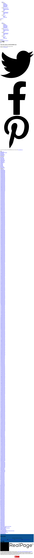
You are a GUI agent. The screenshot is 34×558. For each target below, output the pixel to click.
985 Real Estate (2, 522)
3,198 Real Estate (2, 436)
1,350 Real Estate (2, 251)
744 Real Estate (2, 481)
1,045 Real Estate (2, 179)
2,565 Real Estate (2, 399)
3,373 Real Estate (2, 447)
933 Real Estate (2, 513)
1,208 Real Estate (2, 212)
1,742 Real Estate (2, 310)
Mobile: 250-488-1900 (11, 539)
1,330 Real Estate (2, 246)
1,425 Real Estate (2, 265)
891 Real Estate (2, 505)
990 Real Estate (2, 524)
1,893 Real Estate (2, 328)
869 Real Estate (2, 498)
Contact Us (1, 18)
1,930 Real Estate (2, 332)
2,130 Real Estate (2, 362)
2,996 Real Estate (2, 422)
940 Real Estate (2, 516)
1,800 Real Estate (2, 317)
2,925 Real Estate (2, 419)
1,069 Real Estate (2, 186)
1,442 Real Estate (2, 268)
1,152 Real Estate (2, 201)
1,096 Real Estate (2, 189)
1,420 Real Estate (2, 264)
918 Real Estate (2, 508)
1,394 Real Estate (2, 260)
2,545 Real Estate (2, 397)
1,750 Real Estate (2, 311)
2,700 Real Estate (2, 408)
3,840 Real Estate (2, 459)
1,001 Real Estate (2, 170)
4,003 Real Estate (2, 462)
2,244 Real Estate (2, 373)
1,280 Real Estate (2, 234)
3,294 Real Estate (2, 444)
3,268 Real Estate (2, 441)
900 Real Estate (2, 506)
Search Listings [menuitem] (5, 25)
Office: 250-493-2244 (4, 539)
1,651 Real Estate (2, 299)
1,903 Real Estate (2, 329)
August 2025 (2, 162)
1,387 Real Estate (2, 259)
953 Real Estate (2, 519)
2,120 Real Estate (2, 360)
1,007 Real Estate (2, 171)
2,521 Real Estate (2, 395)
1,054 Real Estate (2, 182)
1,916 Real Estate (2, 330)
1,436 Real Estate (2, 267)
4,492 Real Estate (2, 465)
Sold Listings (2, 155)
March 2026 (2, 157)
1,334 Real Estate (2, 247)
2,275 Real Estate (2, 375)
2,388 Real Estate (2, 383)
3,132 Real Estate (2, 431)
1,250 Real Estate (2, 225)
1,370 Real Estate (2, 256)
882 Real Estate (2, 501)
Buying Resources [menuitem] (5, 8)
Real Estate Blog (2, 154)
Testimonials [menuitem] (5, 17)
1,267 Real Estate (2, 231)
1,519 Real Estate (2, 277)
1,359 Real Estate (2, 253)
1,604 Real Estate (2, 289)
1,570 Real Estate (2, 285)
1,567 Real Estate (2, 284)
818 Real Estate (2, 487)
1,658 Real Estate (2, 300)
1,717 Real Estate (2, 306)
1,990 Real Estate (2, 341)
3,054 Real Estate (2, 427)
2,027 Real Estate (2, 348)
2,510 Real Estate (2, 394)
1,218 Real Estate (2, 214)
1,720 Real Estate (2, 307)
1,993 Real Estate (2, 343)
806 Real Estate (2, 486)
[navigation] (17, 31)
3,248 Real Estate (2, 439)
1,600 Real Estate (2, 288)
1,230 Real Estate (2, 218)
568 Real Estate (2, 472)
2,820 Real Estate (2, 413)
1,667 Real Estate (2, 302)
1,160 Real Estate (2, 203)
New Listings (2, 153)
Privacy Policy (19, 551)
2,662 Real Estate (2, 405)
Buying (3, 7)
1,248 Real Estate (2, 224)
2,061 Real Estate (2, 353)
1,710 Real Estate (2, 305)
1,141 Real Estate (2, 199)
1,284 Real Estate (2, 235)
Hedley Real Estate (3, 528)
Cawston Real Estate (3, 527)
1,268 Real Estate (2, 232)
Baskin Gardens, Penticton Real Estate (5, 526)
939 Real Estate (2, 515)
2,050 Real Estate (2, 350)
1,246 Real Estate (2, 222)
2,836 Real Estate (2, 414)
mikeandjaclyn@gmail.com (26, 539)
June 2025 (1, 164)
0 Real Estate (2, 169)
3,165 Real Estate (2, 435)
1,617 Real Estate (2, 291)
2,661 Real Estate (2, 404)
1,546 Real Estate (2, 280)
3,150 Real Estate (2, 432)
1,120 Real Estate (2, 193)
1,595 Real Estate (2, 287)
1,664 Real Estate (2, 301)
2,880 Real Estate (2, 416)
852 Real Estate (2, 493)
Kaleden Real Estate (3, 529)
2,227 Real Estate (2, 369)
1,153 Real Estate (2, 202)
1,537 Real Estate (2, 279)
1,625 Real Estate (2, 292)
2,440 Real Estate (2, 387)
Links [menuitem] (4, 13)
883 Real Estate (2, 502)
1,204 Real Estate (2, 211)
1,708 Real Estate (2, 304)
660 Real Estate (2, 477)
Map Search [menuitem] (5, 4)
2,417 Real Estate (2, 386)
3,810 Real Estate (2, 457)
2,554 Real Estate (2, 398)
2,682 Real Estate (2, 406)
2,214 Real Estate (2, 367)
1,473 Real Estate (2, 272)
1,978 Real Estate (2, 339)
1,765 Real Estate (2, 313)
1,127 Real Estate (2, 197)
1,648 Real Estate (2, 297)
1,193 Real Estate (2, 209)
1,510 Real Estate (2, 276)
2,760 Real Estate (2, 409)
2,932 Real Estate (2, 420)
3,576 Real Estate (2, 454)
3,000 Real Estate (2, 423)
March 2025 (2, 166)
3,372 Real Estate (2, 446)
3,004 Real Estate (2, 424)
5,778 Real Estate (2, 471)
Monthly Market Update (3, 152)
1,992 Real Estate (2, 342)
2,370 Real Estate (2, 381)
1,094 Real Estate (2, 188)
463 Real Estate (2, 469)
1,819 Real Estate (2, 320)
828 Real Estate (2, 489)
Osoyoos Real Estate (3, 533)
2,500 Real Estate (2, 392)
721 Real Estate (2, 480)
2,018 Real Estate (2, 346)
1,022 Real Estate (2, 175)
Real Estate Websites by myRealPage (27, 551)
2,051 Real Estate (2, 351)
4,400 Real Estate (2, 464)
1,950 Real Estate (2, 335)
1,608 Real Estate (2, 290)
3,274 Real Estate (2, 443)
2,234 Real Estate (2, 371)
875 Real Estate (2, 500)
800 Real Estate (2, 485)
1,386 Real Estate (2, 258)
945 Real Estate (2, 517)
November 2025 (2, 160)
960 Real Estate (2, 520)
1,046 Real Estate (2, 180)
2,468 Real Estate (2, 390)
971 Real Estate (2, 521)
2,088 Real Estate (2, 354)
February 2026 (2, 158)
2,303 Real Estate (2, 378)
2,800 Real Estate (2, 411)
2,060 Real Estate (2, 352)
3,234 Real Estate (2, 438)
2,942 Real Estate (2, 421)
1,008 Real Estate (2, 172)
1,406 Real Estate (2, 262)
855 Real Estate (2, 494)
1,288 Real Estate (2, 237)
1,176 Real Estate (2, 206)
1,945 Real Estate (2, 334)
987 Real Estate (2, 523)
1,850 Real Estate (2, 324)
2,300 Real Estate (2, 377)
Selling (3, 11)
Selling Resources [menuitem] (5, 12)
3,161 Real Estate (2, 434)
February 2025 (2, 167)
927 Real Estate (2, 511)
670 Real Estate (2, 478)
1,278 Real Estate (2, 233)
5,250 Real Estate (2, 470)
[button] (1, 18)
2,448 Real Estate (2, 388)
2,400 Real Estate (2, 385)
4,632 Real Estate (2, 467)
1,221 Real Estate (2, 215)
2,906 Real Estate (2, 418)
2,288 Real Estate (2, 376)
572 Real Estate (2, 473)
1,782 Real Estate (2, 316)
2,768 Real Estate (2, 410)
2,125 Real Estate (2, 361)
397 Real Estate (2, 461)
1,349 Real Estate (2, 250)
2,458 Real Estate (2, 389)
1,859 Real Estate (2, 326)
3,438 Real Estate (2, 451)
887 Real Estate (2, 503)
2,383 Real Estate (2, 382)
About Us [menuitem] (4, 36)
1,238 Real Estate (2, 220)
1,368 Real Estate (2, 255)
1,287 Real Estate (2, 236)
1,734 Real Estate (2, 309)
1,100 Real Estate (2, 191)
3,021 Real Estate (2, 425)
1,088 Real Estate (2, 187)
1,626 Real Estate (2, 293)
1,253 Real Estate (2, 226)
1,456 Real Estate (2, 270)
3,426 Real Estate (2, 450)
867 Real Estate (2, 497)
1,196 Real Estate (2, 210)
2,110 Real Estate (2, 359)
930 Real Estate (2, 512)
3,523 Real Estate (2, 452)
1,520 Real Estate (2, 278)
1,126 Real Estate (2, 196)
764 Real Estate (2, 482)
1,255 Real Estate (2, 227)
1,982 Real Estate (2, 340)
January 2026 (2, 159)
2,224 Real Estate (2, 368)
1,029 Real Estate (2, 176)
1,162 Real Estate (2, 204)
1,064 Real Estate (2, 185)
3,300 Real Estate (2, 445)
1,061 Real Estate (2, 184)
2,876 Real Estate (2, 415)
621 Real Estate (2, 474)
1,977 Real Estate (2, 338)
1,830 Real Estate (2, 323)
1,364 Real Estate (2, 254)
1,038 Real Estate (2, 177)
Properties (3, 2)
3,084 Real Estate (2, 429)
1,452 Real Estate (2, 269)
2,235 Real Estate (2, 372)
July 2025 (1, 163)
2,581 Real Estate (2, 401)
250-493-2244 (3, 40)
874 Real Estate (2, 499)
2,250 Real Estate (2, 374)
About (2, 15)
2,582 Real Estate (2, 402)
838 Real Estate (2, 490)
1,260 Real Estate (2, 229)
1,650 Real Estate (2, 298)
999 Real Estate (2, 525)
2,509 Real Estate (2, 393)
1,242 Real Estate (2, 221)
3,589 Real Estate (2, 455)
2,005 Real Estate (2, 345)
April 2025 (1, 165)
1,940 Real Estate (2, 333)
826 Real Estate (2, 488)
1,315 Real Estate (2, 244)
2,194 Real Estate (2, 365)
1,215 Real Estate (2, 213)
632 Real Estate (2, 475)
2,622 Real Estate (2, 403)
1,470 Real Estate (2, 271)
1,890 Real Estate (2, 327)
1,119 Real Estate (2, 192)
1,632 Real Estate (2, 294)
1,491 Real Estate (2, 274)
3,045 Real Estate (2, 426)
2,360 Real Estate (2, 380)
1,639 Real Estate (2, 295)
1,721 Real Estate (2, 308)
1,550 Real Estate (2, 281)
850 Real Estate (2, 492)
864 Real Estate (2, 495)
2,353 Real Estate (2, 379)
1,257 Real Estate (2, 228)
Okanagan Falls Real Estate (4, 532)
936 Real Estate (2, 514)
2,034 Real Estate (2, 349)
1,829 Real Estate (2, 322)
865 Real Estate (2, 496)
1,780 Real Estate (2, 315)
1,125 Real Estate (2, 195)
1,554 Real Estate (2, 282)
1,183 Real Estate (2, 207)
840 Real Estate (2, 491)
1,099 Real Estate (2, 190)
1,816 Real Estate (2, 319)
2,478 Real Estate (2, 391)
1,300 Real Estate (2, 241)
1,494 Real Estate (2, 275)
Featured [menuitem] (4, 3)
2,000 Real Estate (2, 344)
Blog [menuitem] (4, 16)
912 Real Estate (2, 507)
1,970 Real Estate (2, 337)
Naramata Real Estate (3, 531)
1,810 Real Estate (2, 318)
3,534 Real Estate (2, 453)
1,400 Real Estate (2, 261)
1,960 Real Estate (2, 336)
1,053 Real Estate (2, 181)
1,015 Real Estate (2, 173)
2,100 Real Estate (2, 355)
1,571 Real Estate (2, 286)
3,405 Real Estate (2, 449)
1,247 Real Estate (2, 223)
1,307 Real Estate (2, 243)
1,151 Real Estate (2, 200)
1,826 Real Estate (2, 321)
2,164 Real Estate (2, 364)
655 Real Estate (2, 476)
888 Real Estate (2, 504)
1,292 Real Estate (2, 238)
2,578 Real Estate (2, 400)
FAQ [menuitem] (3, 10)
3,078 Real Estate (2, 428)
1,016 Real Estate (2, 174)
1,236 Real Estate (2, 219)
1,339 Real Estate (2, 248)
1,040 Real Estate (2, 178)
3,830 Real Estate (2, 458)
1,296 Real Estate (2, 240)
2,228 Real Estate (2, 370)
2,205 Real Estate (2, 366)
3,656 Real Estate (2, 456)
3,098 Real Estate (2, 430)
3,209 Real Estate (2, 437)
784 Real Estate (2, 483)
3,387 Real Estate (2, 448)
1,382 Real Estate (2, 257)
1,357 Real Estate (2, 252)
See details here (20, 149)
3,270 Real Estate (2, 442)
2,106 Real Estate (2, 357)
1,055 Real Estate (2, 183)
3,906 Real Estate (2, 460)
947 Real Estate (2, 518)
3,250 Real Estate (2, 440)
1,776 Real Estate (2, 314)
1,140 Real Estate (2, 198)
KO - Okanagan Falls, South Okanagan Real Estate (7, 530)
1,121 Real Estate (5, 47)
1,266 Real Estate (2, 230)
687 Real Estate (2, 479)
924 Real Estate (2, 510)
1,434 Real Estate (2, 266)
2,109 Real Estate (2, 358)
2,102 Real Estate (2, 356)
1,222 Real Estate (2, 216)
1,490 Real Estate (2, 273)
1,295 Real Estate (2, 239)
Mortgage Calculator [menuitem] (6, 9)
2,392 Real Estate (2, 384)
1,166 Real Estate (2, 205)
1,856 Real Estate (2, 325)
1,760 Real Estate (2, 312)
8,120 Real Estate (2, 484)
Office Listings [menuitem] (5, 5)
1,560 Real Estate (2, 283)
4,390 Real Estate (2, 463)
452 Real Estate (2, 468)
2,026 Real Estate (2, 347)
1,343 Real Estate (2, 249)
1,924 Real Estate (2, 331)
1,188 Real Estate (2, 208)
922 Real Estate (2, 509)
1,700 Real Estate (2, 303)
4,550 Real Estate (2, 466)
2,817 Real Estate (2, 412)
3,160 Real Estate (2, 433)
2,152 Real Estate (2, 363)
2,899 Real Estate (2, 417)
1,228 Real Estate (2, 217)
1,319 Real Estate (2, 245)
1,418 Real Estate (2, 263)
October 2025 (2, 161)
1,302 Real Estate (2, 242)
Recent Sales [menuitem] (5, 6)
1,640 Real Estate (2, 296)
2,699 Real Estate (2, 407)
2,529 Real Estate (2, 396)
